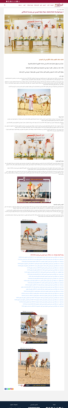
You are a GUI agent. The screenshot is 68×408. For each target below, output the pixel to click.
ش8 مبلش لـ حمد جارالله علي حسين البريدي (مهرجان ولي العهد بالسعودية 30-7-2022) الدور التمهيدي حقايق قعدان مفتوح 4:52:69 (38, 300)
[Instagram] (11, 389)
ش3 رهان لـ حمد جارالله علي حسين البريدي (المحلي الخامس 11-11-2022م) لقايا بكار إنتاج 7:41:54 (45, 283)
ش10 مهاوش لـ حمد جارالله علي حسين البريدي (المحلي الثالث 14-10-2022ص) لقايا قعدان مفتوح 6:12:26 (43, 272)
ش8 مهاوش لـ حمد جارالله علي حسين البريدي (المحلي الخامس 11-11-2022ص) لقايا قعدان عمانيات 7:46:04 (43, 280)
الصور (41, 5)
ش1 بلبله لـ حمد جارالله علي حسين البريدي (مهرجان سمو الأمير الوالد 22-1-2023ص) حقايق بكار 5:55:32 (44, 285)
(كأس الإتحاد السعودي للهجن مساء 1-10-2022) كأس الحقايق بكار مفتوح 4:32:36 (33, 266)
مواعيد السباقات (30, 5)
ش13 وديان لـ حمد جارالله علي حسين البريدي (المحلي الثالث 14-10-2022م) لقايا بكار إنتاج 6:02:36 (45, 274)
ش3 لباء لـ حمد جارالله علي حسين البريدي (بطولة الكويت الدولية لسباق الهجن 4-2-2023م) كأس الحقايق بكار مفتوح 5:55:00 (40, 263)
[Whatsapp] (9, 389)
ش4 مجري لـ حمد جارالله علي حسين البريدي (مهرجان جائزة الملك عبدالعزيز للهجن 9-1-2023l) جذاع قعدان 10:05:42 (42, 293)
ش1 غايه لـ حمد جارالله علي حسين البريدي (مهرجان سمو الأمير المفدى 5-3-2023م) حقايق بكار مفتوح (44, 289)
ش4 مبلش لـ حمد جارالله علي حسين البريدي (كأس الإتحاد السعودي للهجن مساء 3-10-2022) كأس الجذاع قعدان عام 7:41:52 (40, 259)
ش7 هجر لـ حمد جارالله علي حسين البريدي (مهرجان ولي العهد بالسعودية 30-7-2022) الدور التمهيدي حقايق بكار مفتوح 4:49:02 (39, 297)
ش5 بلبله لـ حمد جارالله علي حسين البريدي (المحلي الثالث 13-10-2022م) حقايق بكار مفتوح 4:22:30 (45, 270)
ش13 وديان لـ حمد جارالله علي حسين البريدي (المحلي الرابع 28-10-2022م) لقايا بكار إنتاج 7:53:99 (45, 278)
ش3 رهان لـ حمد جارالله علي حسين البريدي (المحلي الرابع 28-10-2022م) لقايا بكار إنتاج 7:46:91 (46, 276)
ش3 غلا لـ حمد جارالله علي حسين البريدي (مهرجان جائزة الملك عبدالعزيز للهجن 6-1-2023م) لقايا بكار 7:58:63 (43, 291)
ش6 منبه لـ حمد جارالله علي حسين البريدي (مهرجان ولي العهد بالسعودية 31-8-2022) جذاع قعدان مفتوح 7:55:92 (42, 306)
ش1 (62, 266)
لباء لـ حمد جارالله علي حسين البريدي (55, 266)
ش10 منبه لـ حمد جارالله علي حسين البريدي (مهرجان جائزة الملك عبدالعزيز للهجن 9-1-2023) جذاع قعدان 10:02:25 (42, 295)
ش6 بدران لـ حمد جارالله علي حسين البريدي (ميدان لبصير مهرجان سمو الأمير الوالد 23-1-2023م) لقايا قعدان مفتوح (42, 287)
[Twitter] (7, 389)
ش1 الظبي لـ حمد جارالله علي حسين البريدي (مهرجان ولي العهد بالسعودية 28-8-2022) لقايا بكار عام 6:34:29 (43, 304)
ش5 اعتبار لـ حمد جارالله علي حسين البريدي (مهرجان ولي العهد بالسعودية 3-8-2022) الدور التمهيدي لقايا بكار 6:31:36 (41, 302)
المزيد (24, 5)
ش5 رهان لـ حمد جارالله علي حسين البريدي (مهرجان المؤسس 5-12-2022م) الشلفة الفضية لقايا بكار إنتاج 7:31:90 (42, 261)
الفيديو (44, 5)
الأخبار (48, 5)
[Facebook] (5, 389)
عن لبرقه (20, 5)
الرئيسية (51, 5)
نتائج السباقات (36, 5)
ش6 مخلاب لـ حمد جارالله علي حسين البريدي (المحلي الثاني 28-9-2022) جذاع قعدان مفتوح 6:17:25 (45, 268)
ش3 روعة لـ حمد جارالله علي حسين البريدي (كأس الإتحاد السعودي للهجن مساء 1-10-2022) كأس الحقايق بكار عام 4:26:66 (41, 257)
